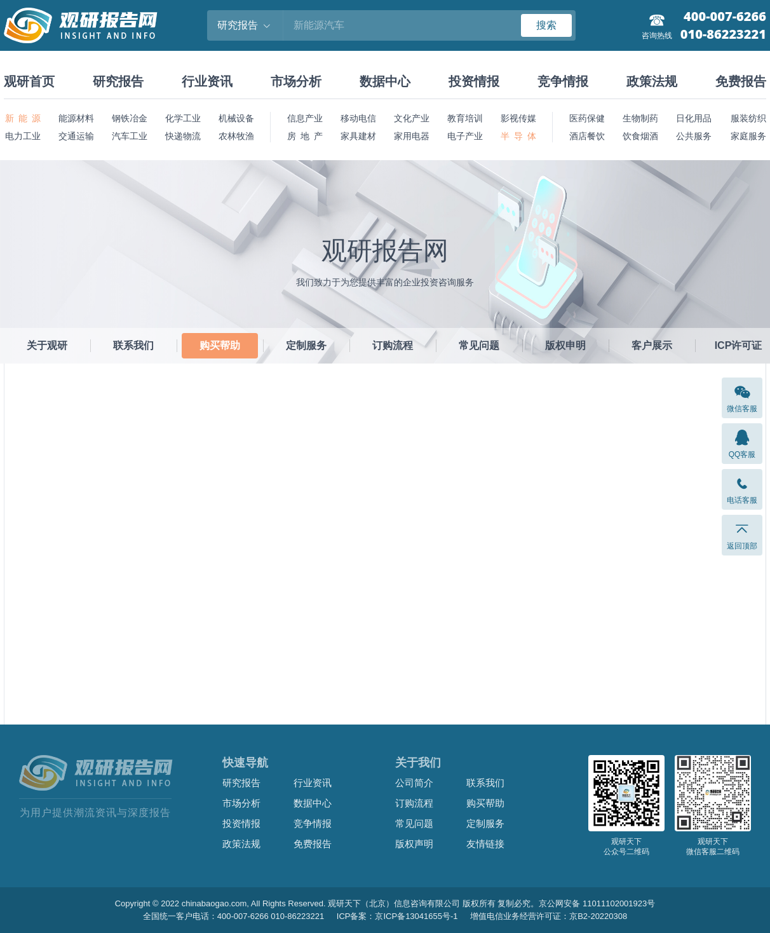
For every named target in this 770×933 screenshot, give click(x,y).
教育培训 (465, 118)
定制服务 (306, 345)
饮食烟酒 (640, 136)
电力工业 (23, 136)
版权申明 (565, 345)
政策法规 (651, 81)
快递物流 (183, 136)
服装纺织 (748, 118)
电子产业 (465, 136)
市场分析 (296, 81)
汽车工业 (129, 136)
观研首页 (29, 81)
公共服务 (694, 136)
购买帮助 (219, 345)
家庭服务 (748, 136)
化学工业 (183, 118)
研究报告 (118, 81)
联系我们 (133, 345)
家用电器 (411, 136)
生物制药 (640, 118)
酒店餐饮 (587, 136)
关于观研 (47, 345)
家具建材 (358, 136)
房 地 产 (305, 136)
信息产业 (305, 118)
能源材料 (76, 118)
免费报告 (740, 81)
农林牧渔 (236, 136)
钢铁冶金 (129, 118)
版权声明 (414, 843)
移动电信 (358, 118)
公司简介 (414, 782)
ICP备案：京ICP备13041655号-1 (397, 916)
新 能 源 (23, 118)
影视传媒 (518, 118)
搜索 (546, 25)
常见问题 (479, 345)
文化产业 (411, 118)
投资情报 (474, 81)
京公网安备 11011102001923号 (597, 903)
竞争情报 (562, 81)
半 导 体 (518, 136)
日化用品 (694, 118)
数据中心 (385, 81)
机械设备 (236, 118)
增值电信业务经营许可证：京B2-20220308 (548, 916)
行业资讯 (207, 81)
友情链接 (485, 843)
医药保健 (587, 118)
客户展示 (652, 345)
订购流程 (392, 345)
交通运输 (76, 136)
